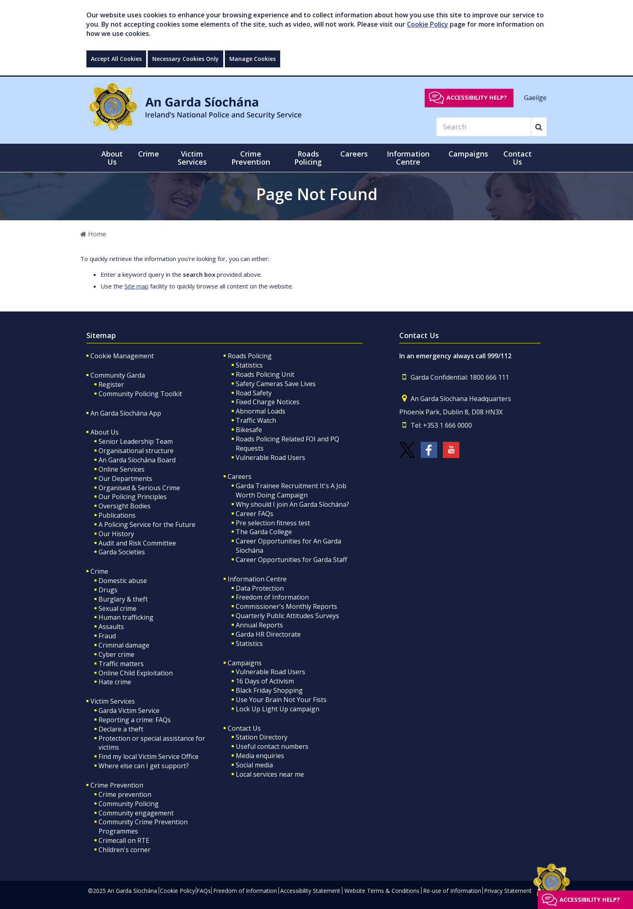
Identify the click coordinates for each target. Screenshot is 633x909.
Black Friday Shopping (269, 690)
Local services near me (270, 774)
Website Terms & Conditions (381, 890)
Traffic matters (121, 663)
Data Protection (260, 588)
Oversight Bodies (125, 506)
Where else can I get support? (144, 765)
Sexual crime (117, 608)
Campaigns (245, 662)
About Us (104, 432)
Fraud (107, 635)
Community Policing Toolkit (140, 393)
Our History (116, 533)
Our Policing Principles (133, 496)
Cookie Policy (427, 24)
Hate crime (115, 681)
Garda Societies (122, 551)
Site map (136, 286)
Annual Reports (259, 625)
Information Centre (257, 579)
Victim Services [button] (192, 158)
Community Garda (117, 375)
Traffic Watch (256, 420)
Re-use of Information (452, 890)
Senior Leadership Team (136, 441)
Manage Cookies (252, 59)
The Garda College (264, 531)
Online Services (122, 469)
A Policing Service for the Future (147, 524)
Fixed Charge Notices (268, 401)
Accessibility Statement (310, 890)
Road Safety (254, 393)
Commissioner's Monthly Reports (286, 606)
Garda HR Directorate (268, 634)
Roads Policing (250, 355)
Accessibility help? (476, 97)
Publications (117, 515)
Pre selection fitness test (273, 522)
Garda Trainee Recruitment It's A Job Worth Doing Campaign (291, 490)
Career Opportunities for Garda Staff (291, 559)
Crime (99, 571)
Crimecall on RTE (124, 840)
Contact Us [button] (517, 158)
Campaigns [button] (468, 154)
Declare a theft (121, 729)
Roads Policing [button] (308, 158)
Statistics (249, 365)
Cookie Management (122, 355)
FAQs (204, 890)
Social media (254, 765)
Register (111, 384)
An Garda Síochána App (125, 413)
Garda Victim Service (129, 710)
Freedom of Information (272, 597)
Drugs (108, 589)
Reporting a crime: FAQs (135, 719)
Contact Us (244, 728)
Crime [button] (148, 154)
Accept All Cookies (116, 59)
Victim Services (112, 701)
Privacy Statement (508, 890)
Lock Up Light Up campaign (277, 708)
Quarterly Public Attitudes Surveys (287, 615)
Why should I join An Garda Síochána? (292, 504)
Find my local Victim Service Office (149, 756)
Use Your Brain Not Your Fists (281, 699)
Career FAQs (254, 513)
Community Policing (129, 803)
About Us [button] (112, 158)
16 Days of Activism (265, 681)
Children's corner (125, 849)
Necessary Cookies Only (185, 59)
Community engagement (136, 813)
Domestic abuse (123, 580)
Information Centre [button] (408, 158)
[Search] (483, 126)
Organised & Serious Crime (139, 487)
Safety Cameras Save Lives (276, 383)
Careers (240, 476)
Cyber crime (116, 654)
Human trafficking (126, 617)
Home (93, 234)
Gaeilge (535, 97)
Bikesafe (249, 429)
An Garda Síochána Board (137, 460)
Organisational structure (136, 450)
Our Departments (125, 478)
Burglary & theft (123, 599)
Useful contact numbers (272, 746)
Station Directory (261, 737)
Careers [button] (354, 154)
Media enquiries (260, 755)
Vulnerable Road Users (270, 457)
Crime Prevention (116, 785)
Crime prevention (125, 794)
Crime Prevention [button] (250, 158)
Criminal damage (124, 645)
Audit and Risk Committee (137, 543)
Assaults (111, 626)
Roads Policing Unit (265, 374)
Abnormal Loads (260, 411)
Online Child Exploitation (136, 673)
